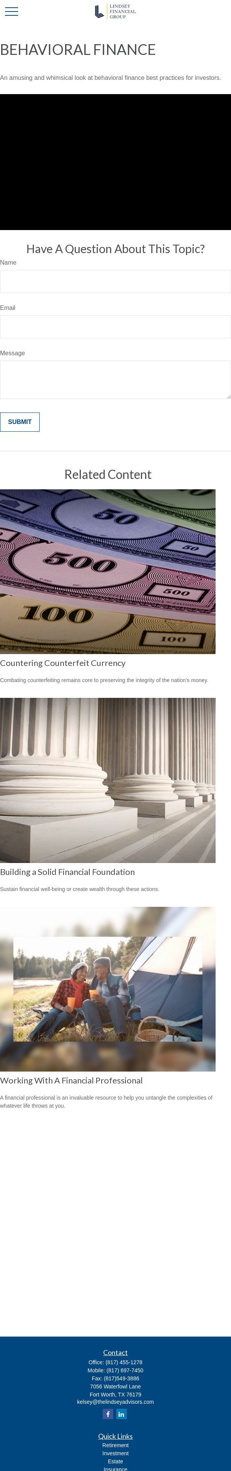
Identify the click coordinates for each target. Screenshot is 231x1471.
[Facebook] (108, 1414)
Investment (115, 1453)
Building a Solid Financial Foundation (67, 871)
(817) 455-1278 (123, 1362)
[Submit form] (20, 422)
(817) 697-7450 (125, 1370)
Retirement (115, 1445)
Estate (115, 1461)
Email (7, 308)
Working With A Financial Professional (71, 1080)
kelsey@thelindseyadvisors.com (115, 1402)
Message (12, 353)
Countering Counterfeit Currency (63, 663)
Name (8, 262)
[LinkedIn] (121, 1414)
